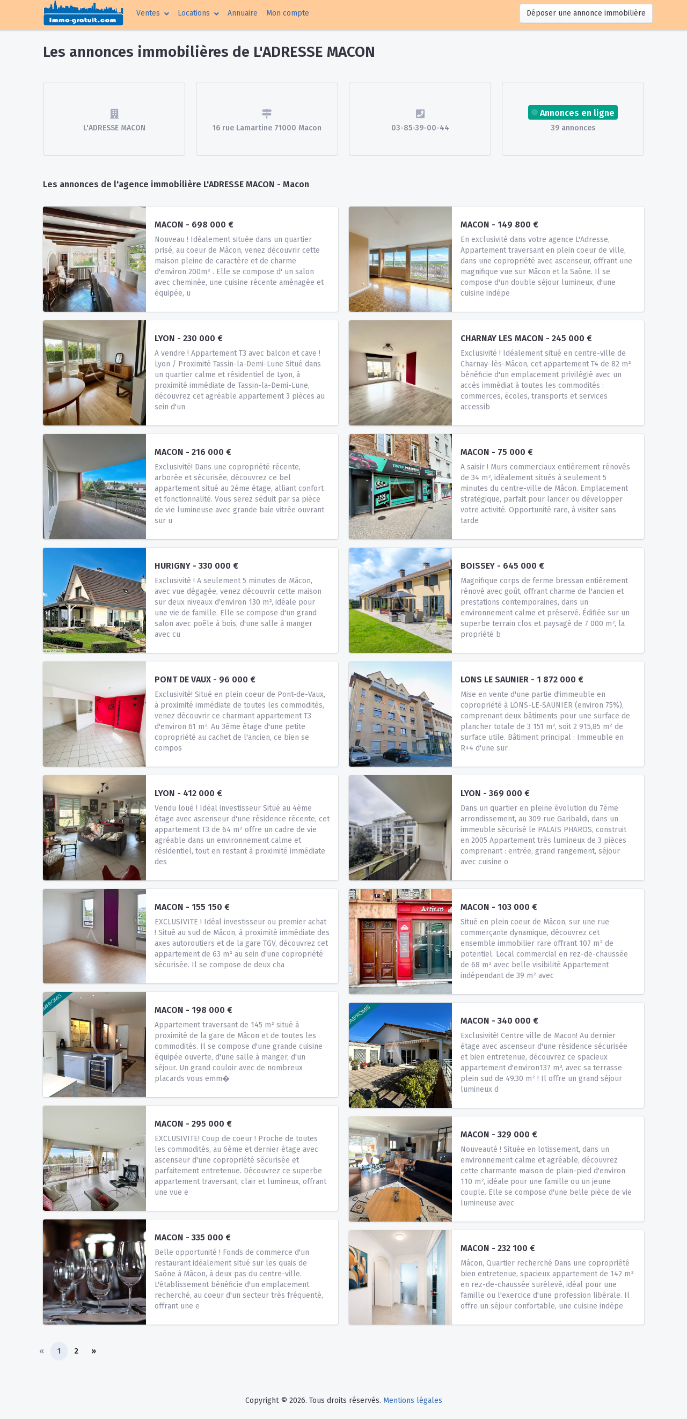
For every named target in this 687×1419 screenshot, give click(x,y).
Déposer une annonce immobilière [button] (586, 13)
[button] (152, 13)
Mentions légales (412, 1400)
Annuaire (243, 13)
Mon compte (289, 12)
